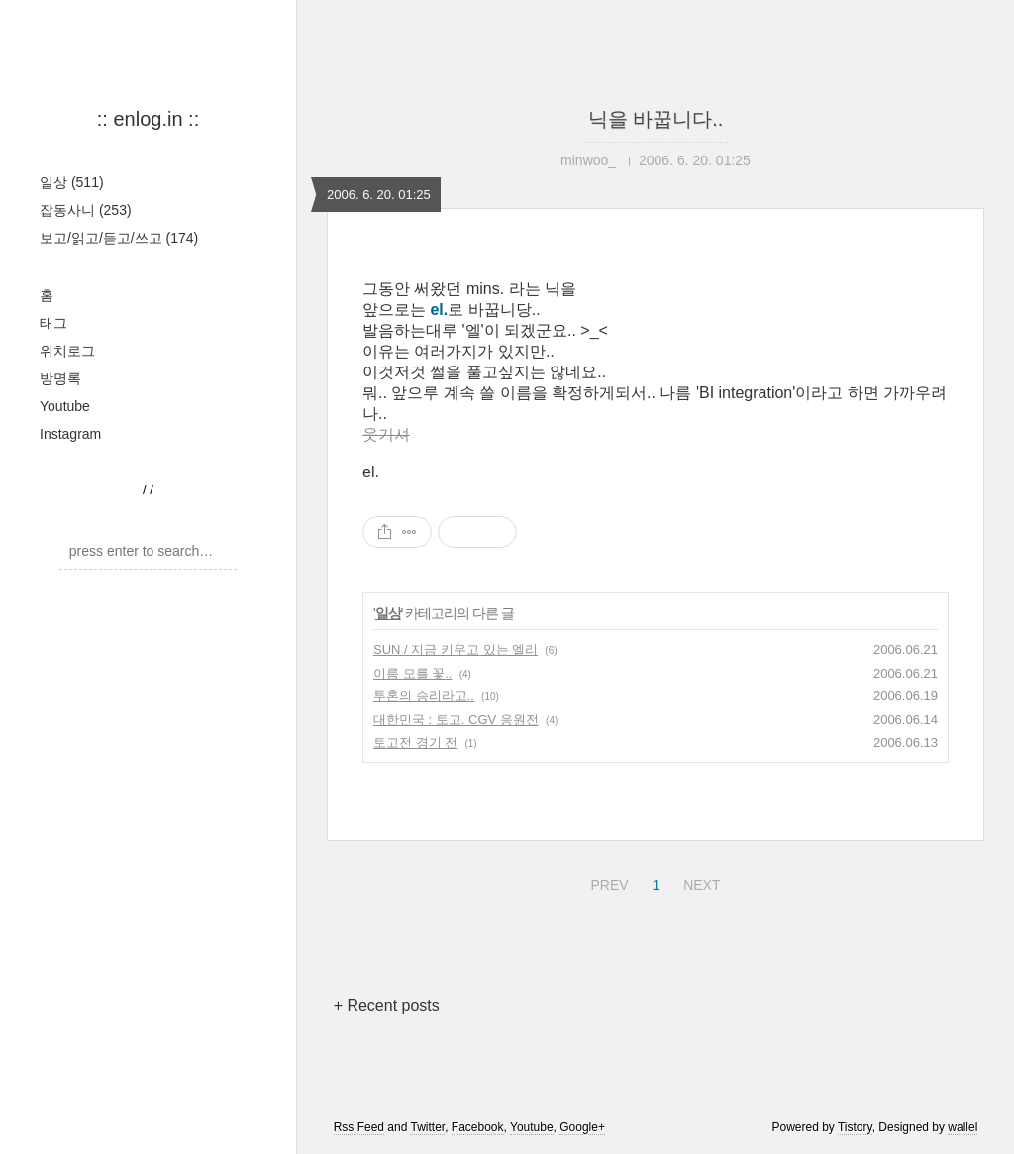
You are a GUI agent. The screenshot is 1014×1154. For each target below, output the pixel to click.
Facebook (478, 1127)
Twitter (427, 1127)
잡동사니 (86, 210)
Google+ (582, 1127)
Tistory (855, 1127)
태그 (53, 323)
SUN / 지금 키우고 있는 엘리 (455, 649)
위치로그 (67, 351)
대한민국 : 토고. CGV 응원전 (456, 719)
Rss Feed (359, 1127)
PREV (606, 881)
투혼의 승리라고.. (423, 695)
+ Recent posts (387, 1005)
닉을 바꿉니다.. (656, 119)
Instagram (70, 434)
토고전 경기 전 (415, 742)
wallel (962, 1127)
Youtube (65, 406)
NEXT (699, 881)
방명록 (60, 378)
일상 (72, 182)
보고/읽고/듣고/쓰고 (119, 238)
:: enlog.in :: (148, 119)
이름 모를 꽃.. (412, 673)
